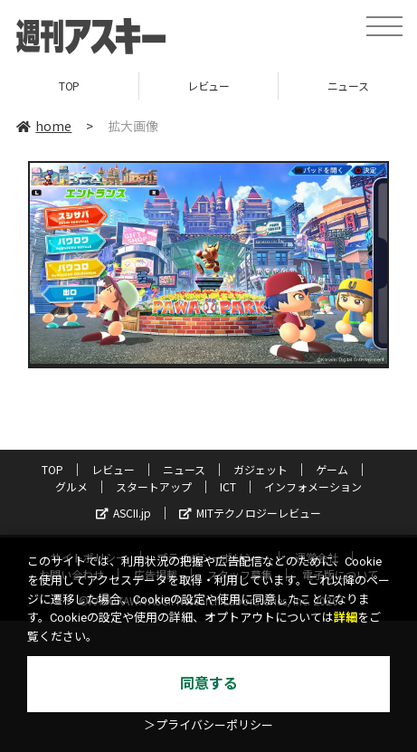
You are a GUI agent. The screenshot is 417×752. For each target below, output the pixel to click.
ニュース (184, 469)
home (43, 126)
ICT (228, 486)
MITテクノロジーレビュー (250, 512)
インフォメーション (313, 486)
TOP (69, 85)
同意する (209, 683)
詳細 (345, 617)
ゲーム (332, 469)
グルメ (71, 486)
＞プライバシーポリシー (208, 725)
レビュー (208, 85)
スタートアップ (154, 486)
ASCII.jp (123, 512)
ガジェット (260, 469)
